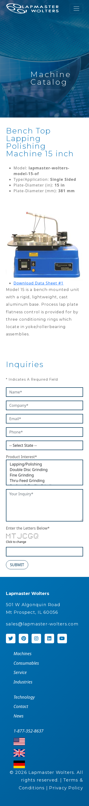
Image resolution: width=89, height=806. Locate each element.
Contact (21, 706)
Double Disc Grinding (44, 469)
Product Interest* (21, 456)
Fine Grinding (44, 475)
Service (20, 672)
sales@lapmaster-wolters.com (42, 624)
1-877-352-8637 (28, 731)
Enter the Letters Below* (28, 528)
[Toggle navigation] (76, 8)
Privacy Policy (66, 788)
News (18, 716)
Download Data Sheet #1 (39, 283)
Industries (23, 682)
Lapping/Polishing (44, 464)
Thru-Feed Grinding (44, 480)
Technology (24, 697)
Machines (23, 653)
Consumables (26, 663)
